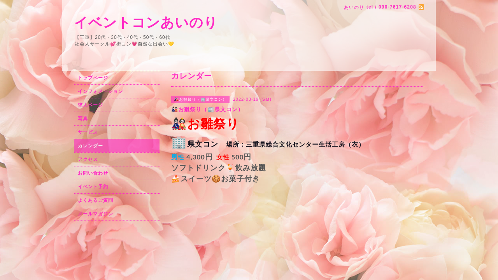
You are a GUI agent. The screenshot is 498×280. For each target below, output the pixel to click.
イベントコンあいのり (146, 22)
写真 (83, 118)
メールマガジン (95, 214)
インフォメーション (100, 91)
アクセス (88, 159)
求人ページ (90, 105)
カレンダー (90, 146)
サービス (88, 132)
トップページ (93, 77)
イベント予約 (93, 186)
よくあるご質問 (95, 200)
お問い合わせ (93, 173)
